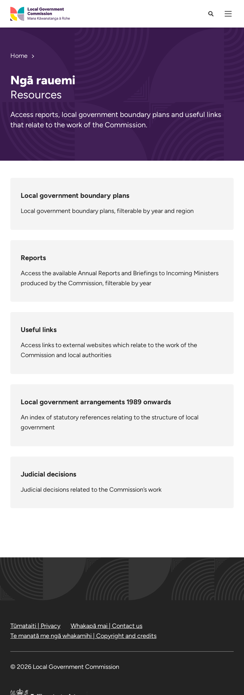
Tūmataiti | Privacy (35, 626)
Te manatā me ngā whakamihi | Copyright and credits (83, 636)
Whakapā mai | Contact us (106, 626)
